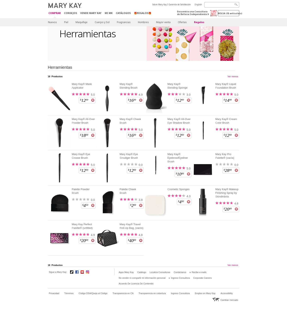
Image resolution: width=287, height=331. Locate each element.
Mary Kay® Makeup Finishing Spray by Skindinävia (226, 193)
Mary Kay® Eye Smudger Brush (128, 156)
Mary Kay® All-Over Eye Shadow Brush (179, 121)
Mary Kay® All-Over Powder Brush (83, 121)
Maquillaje (81, 22)
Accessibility (227, 293)
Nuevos (52, 22)
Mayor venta (163, 22)
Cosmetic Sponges (179, 189)
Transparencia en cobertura (152, 293)
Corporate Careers (202, 278)
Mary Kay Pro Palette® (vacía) (224, 156)
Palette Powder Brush (81, 191)
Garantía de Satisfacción (180, 4)
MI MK (109, 13)
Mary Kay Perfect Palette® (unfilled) (82, 226)
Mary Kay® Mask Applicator (82, 85)
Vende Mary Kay (90, 13)
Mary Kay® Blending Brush (128, 85)
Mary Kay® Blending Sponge (178, 85)
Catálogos (123, 13)
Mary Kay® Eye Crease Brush (81, 156)
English (198, 4)
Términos (69, 293)
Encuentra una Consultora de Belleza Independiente (192, 12)
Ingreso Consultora (180, 278)
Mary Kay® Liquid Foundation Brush (225, 85)
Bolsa (228, 13)
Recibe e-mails (199, 272)
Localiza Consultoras (160, 272)
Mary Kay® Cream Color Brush (226, 121)
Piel (66, 22)
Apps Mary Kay (126, 272)
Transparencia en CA (123, 293)
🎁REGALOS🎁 (142, 13)
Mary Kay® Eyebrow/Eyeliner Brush (178, 158)
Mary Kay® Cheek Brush (130, 121)
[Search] (221, 4)
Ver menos (232, 76)
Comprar (54, 13)
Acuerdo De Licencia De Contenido (136, 283)
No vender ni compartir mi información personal (142, 278)
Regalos (199, 22)
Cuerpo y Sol (102, 22)
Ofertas (182, 22)
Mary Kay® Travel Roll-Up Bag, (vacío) (131, 226)
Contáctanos (180, 272)
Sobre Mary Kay (159, 4)
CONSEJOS (70, 13)
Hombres (143, 22)
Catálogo (141, 272)
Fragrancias (124, 22)
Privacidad (54, 293)
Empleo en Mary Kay (205, 293)
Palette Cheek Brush (127, 191)
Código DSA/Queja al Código (93, 293)
